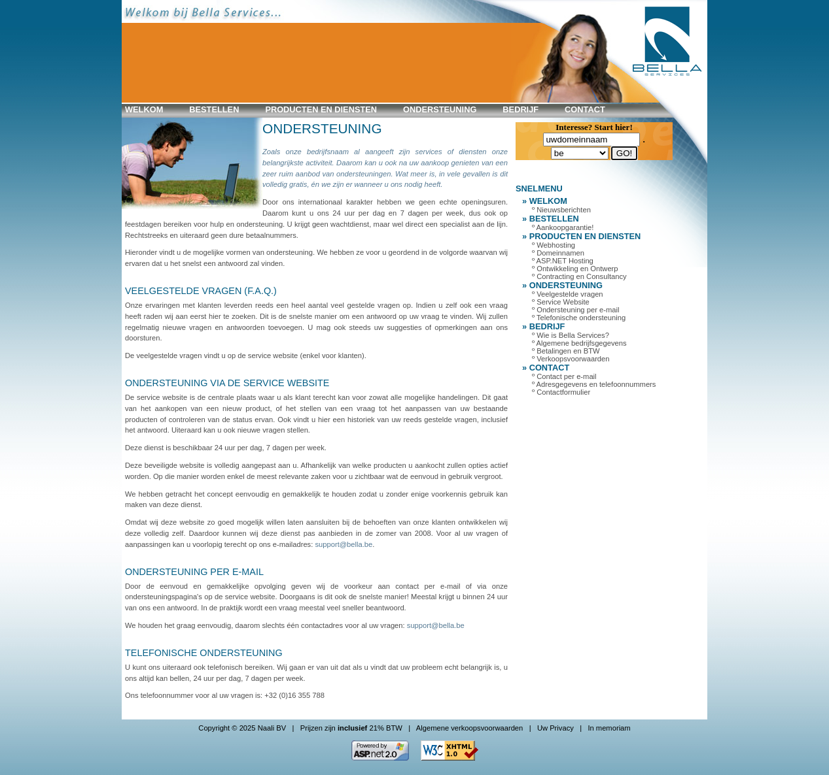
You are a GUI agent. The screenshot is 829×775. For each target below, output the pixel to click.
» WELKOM (544, 201)
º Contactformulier (561, 392)
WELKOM (144, 109)
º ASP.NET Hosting (562, 261)
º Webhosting (553, 245)
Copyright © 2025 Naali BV (242, 728)
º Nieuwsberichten (561, 210)
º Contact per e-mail (564, 376)
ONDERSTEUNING (439, 109)
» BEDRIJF (543, 326)
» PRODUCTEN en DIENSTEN (581, 236)
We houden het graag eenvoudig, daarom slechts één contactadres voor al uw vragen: (266, 625)
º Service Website (561, 302)
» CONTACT (545, 367)
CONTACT (585, 109)
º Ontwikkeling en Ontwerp (575, 268)
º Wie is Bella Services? (570, 335)
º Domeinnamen (558, 253)
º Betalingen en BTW (566, 351)
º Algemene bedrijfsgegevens (579, 343)
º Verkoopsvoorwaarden (571, 359)
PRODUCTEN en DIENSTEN (321, 109)
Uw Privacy (555, 728)
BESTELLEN (214, 109)
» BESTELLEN (550, 218)
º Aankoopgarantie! (562, 227)
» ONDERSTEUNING (562, 285)
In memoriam (609, 728)
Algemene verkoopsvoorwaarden (469, 728)
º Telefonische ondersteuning (579, 318)
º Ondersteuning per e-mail (575, 310)
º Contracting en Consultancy (579, 276)
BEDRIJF (520, 109)
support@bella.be (343, 544)
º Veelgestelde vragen (567, 294)
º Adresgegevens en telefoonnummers (594, 384)
